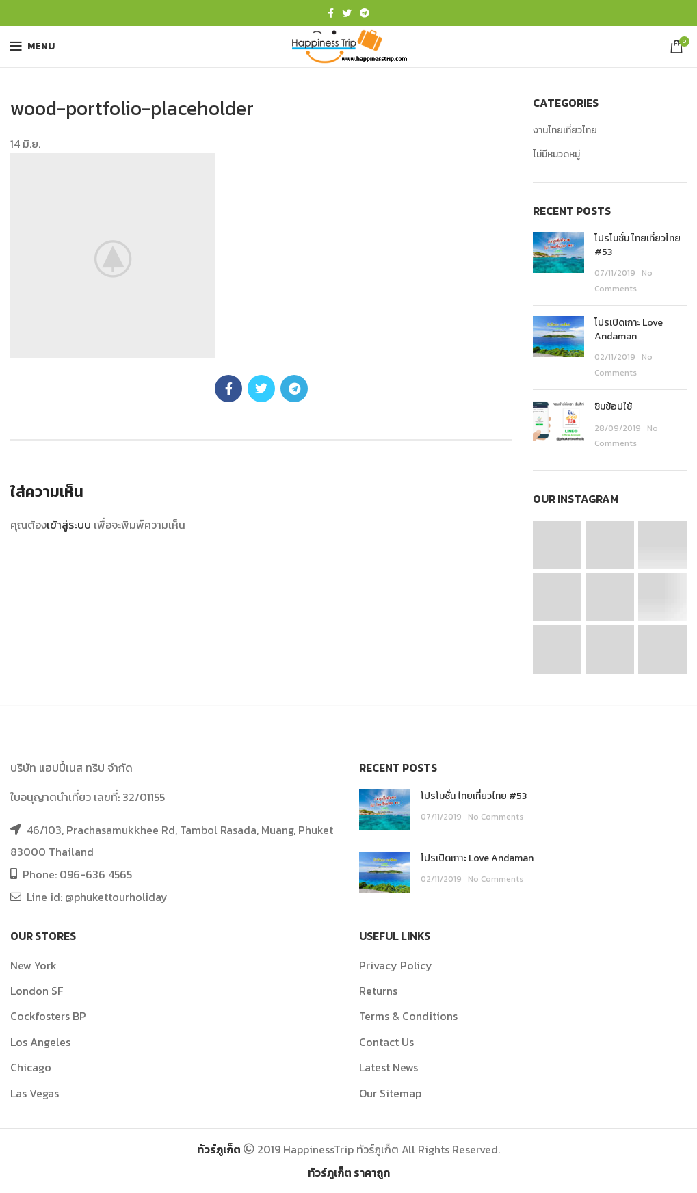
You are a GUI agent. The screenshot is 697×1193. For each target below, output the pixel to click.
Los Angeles (40, 1042)
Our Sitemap (390, 1093)
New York (33, 965)
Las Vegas (34, 1093)
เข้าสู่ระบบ (69, 524)
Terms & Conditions (408, 1016)
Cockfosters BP (48, 1016)
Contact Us (386, 1042)
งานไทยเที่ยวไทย (565, 130)
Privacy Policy (395, 965)
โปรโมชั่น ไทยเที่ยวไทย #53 (637, 245)
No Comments (495, 817)
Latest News (388, 1067)
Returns (378, 990)
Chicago (30, 1067)
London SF (36, 990)
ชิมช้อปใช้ (613, 406)
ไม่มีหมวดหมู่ (556, 154)
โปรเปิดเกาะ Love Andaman (628, 329)
